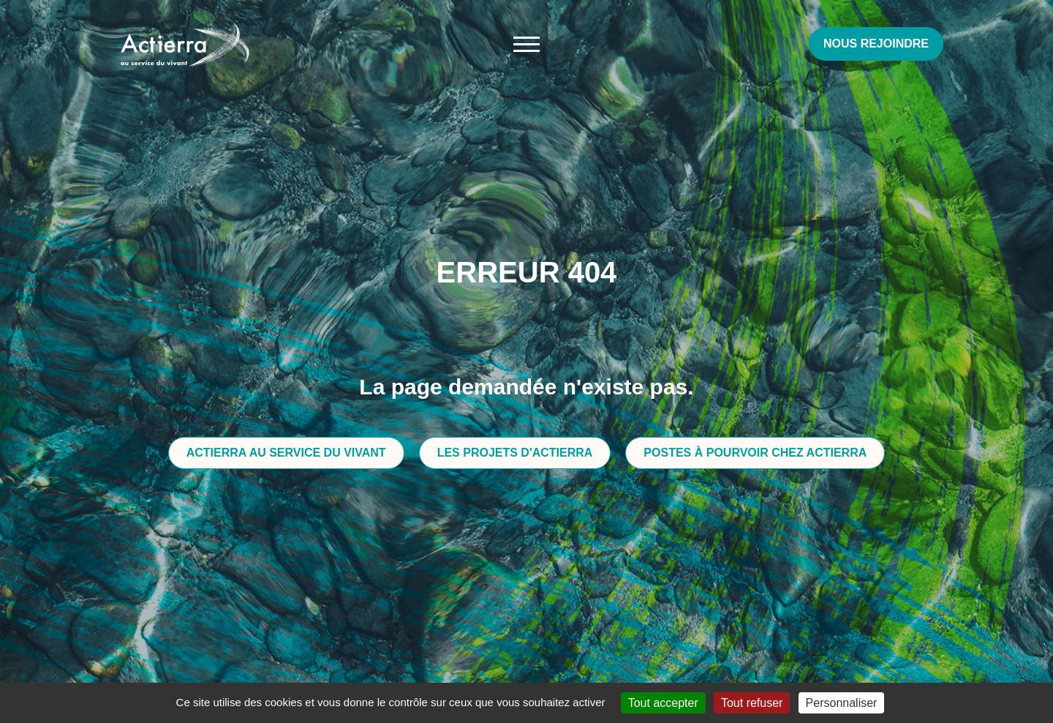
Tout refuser (751, 703)
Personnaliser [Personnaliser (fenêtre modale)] (842, 703)
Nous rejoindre (876, 43)
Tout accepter (663, 703)
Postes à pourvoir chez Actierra (755, 452)
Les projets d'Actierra (515, 452)
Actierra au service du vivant (286, 452)
